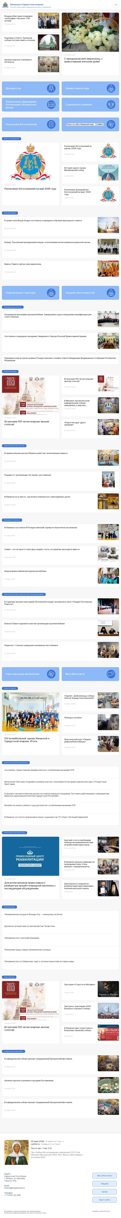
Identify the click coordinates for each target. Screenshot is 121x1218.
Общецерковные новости (13, 307)
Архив (104, 1192)
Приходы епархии (10, 213)
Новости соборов (10, 371)
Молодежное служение (12, 520)
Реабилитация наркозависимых (14, 833)
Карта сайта (104, 1200)
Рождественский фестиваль (13, 1051)
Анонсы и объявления (11, 138)
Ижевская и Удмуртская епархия (26, 4)
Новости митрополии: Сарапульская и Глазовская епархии (24, 594)
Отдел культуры (9, 977)
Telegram (105, 1183)
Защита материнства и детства (14, 446)
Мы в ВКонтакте (104, 1175)
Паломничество (9, 907)
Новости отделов (10, 688)
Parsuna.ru (107, 1211)
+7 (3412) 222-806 (12, 1195)
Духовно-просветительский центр (16, 762)
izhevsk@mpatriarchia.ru (14, 1188)
